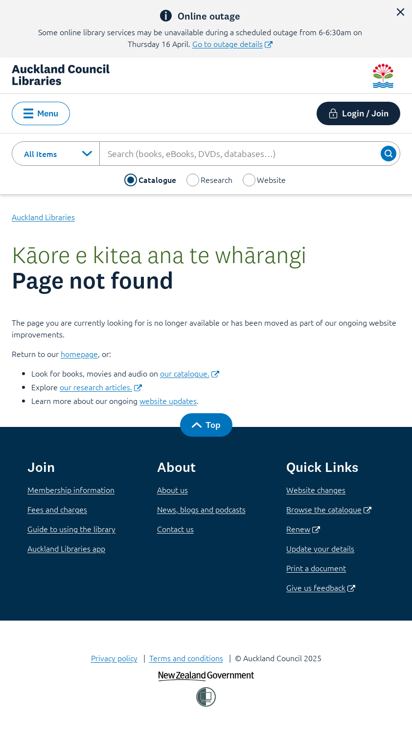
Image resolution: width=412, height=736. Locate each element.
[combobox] (56, 153)
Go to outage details (232, 43)
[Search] (388, 153)
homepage (79, 353)
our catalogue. (189, 373)
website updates (168, 400)
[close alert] (400, 11)
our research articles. (101, 386)
